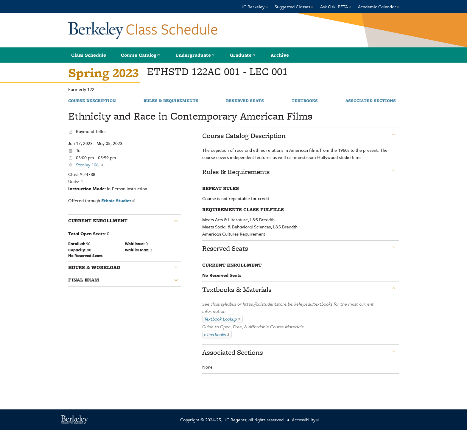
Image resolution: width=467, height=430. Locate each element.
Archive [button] (280, 55)
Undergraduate (195, 55)
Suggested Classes (294, 6)
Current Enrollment (97, 221)
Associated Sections (370, 101)
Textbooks (305, 101)
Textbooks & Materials (237, 289)
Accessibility (306, 419)
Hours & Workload (94, 267)
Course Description (92, 101)
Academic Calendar (379, 6)
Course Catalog (141, 55)
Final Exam (83, 280)
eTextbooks (217, 334)
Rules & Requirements (171, 101)
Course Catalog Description (244, 136)
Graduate (243, 55)
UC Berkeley (254, 6)
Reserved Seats (245, 101)
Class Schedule (88, 55)
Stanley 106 (90, 164)
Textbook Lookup (222, 318)
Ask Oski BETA (336, 6)
